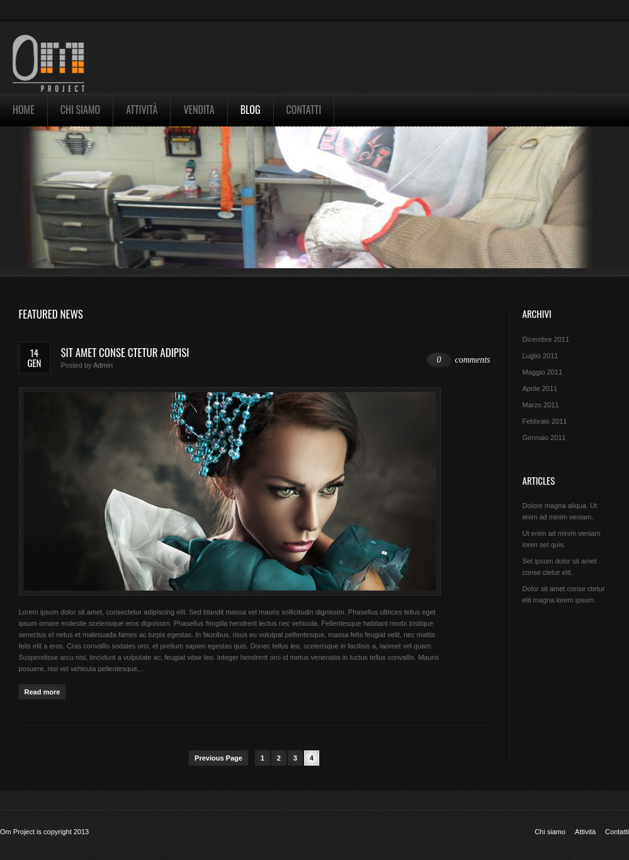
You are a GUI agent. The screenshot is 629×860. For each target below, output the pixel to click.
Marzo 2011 (541, 405)
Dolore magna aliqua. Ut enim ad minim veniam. (560, 511)
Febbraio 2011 (545, 421)
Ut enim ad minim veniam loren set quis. (562, 538)
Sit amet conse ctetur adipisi (125, 352)
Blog (251, 109)
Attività (141, 109)
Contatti (304, 109)
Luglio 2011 (540, 355)
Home (24, 109)
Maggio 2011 (543, 372)
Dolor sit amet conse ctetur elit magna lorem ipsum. (564, 594)
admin (103, 365)
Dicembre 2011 (546, 339)
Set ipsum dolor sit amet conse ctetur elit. (560, 566)
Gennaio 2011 (544, 437)
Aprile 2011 (540, 388)
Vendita (198, 109)
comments (458, 361)
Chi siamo (80, 109)
